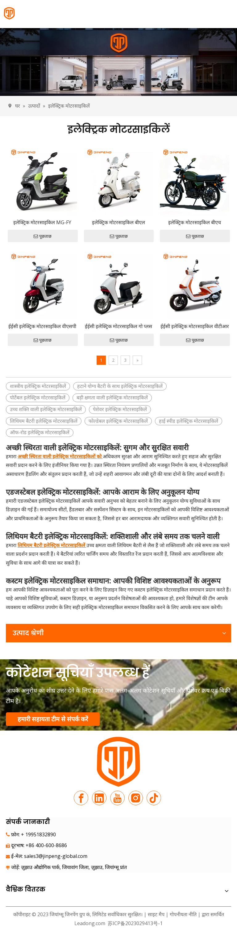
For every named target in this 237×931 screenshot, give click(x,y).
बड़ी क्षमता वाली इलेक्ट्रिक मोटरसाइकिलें (112, 397)
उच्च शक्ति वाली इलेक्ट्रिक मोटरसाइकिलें (46, 409)
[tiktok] (154, 798)
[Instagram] (135, 798)
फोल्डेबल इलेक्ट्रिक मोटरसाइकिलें (118, 421)
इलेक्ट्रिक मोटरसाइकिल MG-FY (42, 222)
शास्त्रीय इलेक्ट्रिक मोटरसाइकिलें (38, 386)
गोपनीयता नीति (184, 914)
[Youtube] (117, 798)
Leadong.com (89, 923)
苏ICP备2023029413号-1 (134, 923)
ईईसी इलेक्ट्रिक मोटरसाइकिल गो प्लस (118, 326)
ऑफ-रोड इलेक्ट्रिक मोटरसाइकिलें (39, 432)
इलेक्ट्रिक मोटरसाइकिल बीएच (194, 222)
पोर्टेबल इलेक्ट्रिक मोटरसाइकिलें (37, 397)
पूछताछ (43, 236)
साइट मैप (156, 914)
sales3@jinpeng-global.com (55, 856)
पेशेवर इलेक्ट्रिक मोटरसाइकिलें (120, 409)
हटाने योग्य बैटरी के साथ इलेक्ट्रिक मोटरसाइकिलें (120, 386)
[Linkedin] (99, 798)
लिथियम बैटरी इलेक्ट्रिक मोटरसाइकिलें (43, 421)
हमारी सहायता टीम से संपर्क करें (53, 719)
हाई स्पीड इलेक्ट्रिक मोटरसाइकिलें (188, 421)
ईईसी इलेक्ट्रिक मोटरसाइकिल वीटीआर (194, 326)
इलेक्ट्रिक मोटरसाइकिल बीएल (118, 222)
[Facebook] (81, 798)
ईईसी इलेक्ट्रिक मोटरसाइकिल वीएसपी (42, 326)
